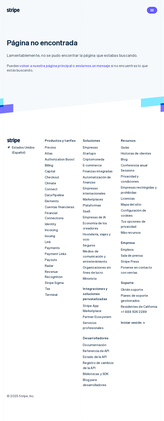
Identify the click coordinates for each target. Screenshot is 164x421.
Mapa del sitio (131, 204)
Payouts (51, 260)
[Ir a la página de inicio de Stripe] (12, 140)
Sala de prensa (132, 255)
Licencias (128, 198)
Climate (50, 183)
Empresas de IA (94, 217)
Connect (51, 189)
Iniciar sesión (133, 322)
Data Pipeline (54, 195)
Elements (52, 201)
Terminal (51, 294)
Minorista (90, 278)
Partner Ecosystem (97, 317)
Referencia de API (96, 351)
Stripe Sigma (54, 283)
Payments (52, 248)
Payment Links (56, 254)
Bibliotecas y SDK (95, 374)
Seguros (89, 245)
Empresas (90, 147)
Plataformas (92, 205)
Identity (50, 224)
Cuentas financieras (59, 207)
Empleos (127, 249)
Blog (124, 159)
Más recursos (131, 232)
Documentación (94, 345)
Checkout (52, 177)
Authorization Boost (60, 159)
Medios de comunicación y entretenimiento (95, 256)
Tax (47, 288)
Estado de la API (95, 357)
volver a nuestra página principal (45, 65)
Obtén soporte (132, 289)
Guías (125, 147)
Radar (49, 265)
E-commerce (92, 165)
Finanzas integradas (98, 171)
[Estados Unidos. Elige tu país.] (22, 150)
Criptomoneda (93, 159)
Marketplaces (93, 199)
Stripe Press (130, 261)
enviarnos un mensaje (93, 65)
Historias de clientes (136, 153)
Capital (50, 171)
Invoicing (51, 230)
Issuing (50, 236)
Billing (49, 165)
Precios (50, 147)
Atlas (49, 153)
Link (48, 242)
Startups (89, 153)
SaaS (86, 211)
